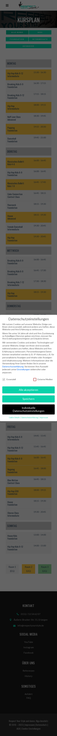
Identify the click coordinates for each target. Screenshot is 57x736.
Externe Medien (43, 379)
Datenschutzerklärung (13, 366)
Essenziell (9, 379)
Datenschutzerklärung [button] (29, 417)
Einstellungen (23, 369)
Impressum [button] (44, 417)
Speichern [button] (28, 398)
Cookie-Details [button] (14, 417)
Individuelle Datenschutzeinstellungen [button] (28, 409)
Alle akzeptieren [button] (28, 389)
